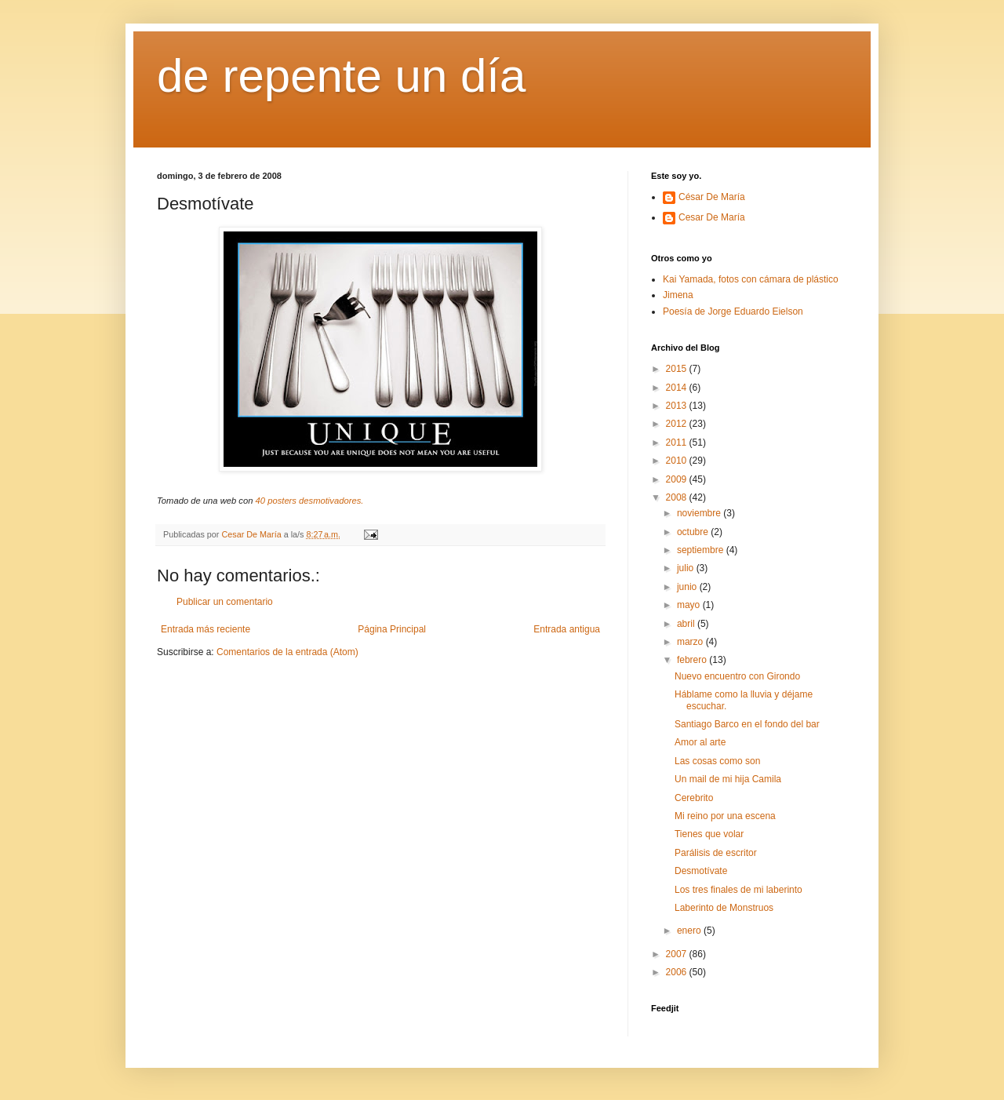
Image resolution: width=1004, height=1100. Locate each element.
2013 (677, 405)
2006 (677, 972)
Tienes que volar (709, 834)
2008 (677, 497)
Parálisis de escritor (716, 852)
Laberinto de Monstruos (724, 907)
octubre (694, 531)
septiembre (701, 550)
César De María (711, 196)
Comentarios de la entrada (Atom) (287, 652)
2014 (677, 387)
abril (687, 623)
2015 (677, 368)
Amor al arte (700, 742)
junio (688, 586)
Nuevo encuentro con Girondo (737, 676)
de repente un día (341, 75)
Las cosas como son (717, 761)
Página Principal (392, 629)
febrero (693, 659)
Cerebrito (694, 797)
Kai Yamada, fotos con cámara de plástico (750, 279)
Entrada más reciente (205, 629)
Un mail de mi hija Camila (728, 779)
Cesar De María (711, 217)
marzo (691, 641)
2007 (677, 954)
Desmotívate (701, 870)
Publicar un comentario (224, 601)
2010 (677, 460)
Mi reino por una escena (725, 815)
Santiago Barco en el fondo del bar (747, 724)
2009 (677, 479)
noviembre (700, 513)
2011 (677, 442)
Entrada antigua (566, 629)
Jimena (678, 295)
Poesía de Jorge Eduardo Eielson (733, 311)
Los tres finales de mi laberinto (738, 889)
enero (690, 930)
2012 (677, 423)
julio (687, 568)
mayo (690, 604)
